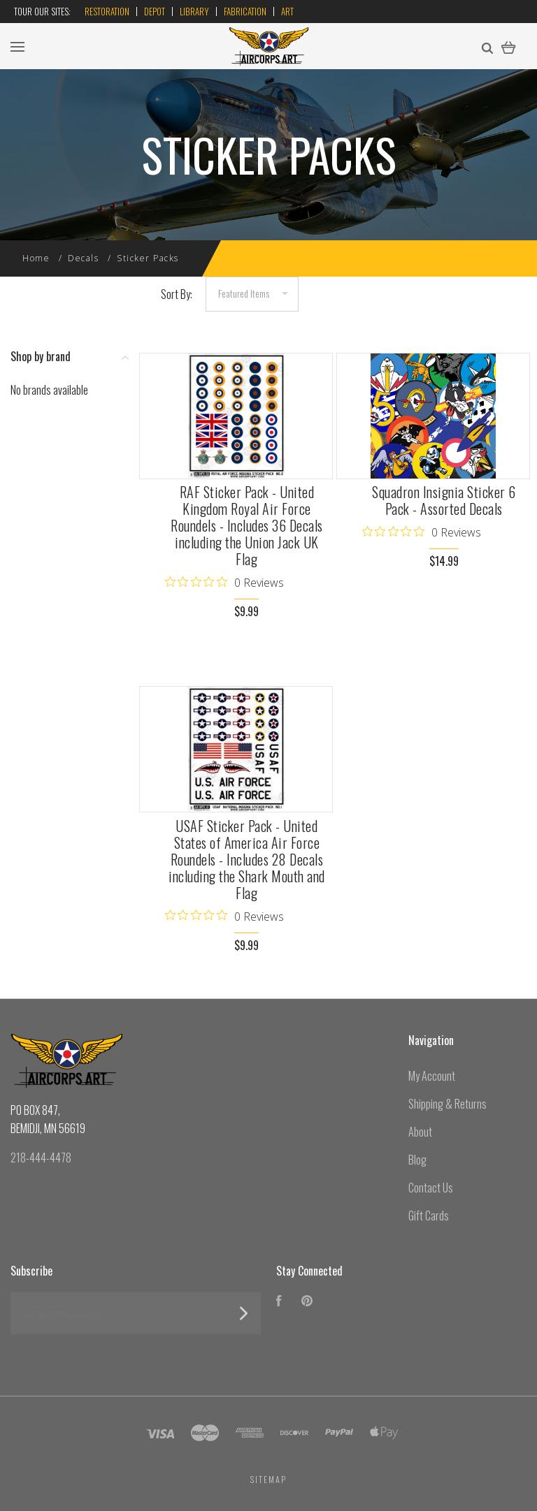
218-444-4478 (40, 1157)
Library (194, 11)
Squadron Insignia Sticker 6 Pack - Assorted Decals (444, 500)
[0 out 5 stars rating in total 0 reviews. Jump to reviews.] (224, 581)
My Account (431, 1075)
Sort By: (176, 294)
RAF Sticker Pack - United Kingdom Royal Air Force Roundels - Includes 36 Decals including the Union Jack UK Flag (247, 525)
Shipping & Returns (447, 1103)
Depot (154, 11)
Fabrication (245, 11)
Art (287, 11)
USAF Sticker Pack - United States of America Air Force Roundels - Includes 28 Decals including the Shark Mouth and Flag (247, 859)
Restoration (107, 11)
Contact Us (430, 1187)
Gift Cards (428, 1215)
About (420, 1131)
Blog (417, 1159)
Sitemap (268, 1479)
